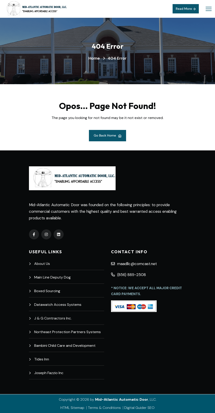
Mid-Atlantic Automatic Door (121, 399)
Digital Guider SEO (139, 407)
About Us (39, 263)
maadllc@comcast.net (134, 263)
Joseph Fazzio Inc (46, 372)
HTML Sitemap (72, 407)
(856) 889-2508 (128, 274)
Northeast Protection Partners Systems (65, 331)
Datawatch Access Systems (55, 304)
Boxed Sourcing (44, 291)
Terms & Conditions (104, 407)
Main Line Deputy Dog (50, 277)
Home (94, 58)
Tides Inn (39, 359)
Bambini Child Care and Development (62, 345)
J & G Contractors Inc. (50, 318)
